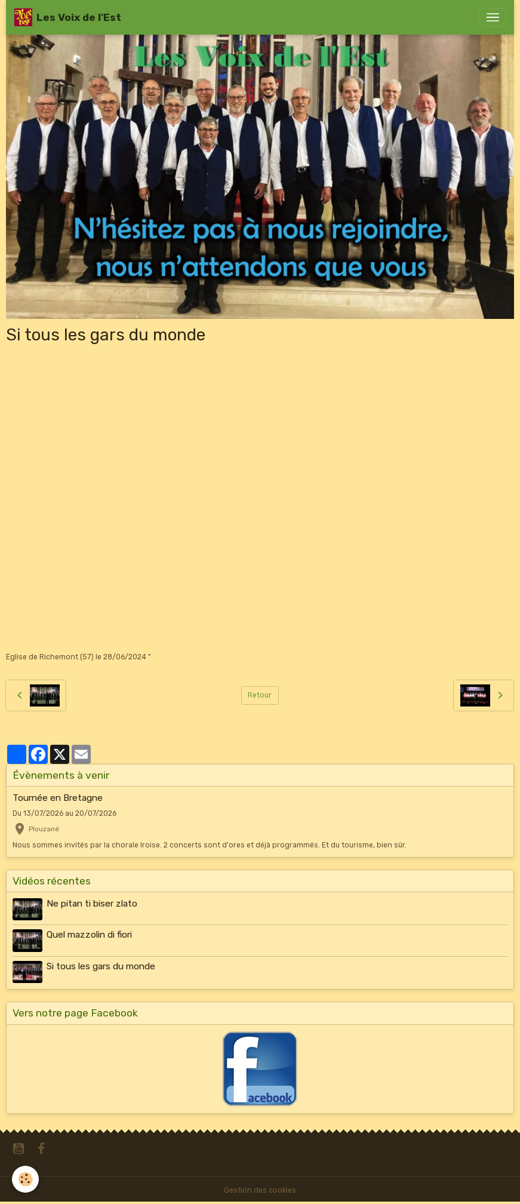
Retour (260, 695)
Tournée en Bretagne (58, 798)
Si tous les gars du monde (101, 966)
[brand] (67, 17)
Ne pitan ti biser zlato (92, 903)
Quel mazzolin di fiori (89, 934)
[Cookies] (25, 1179)
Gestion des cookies (260, 1190)
